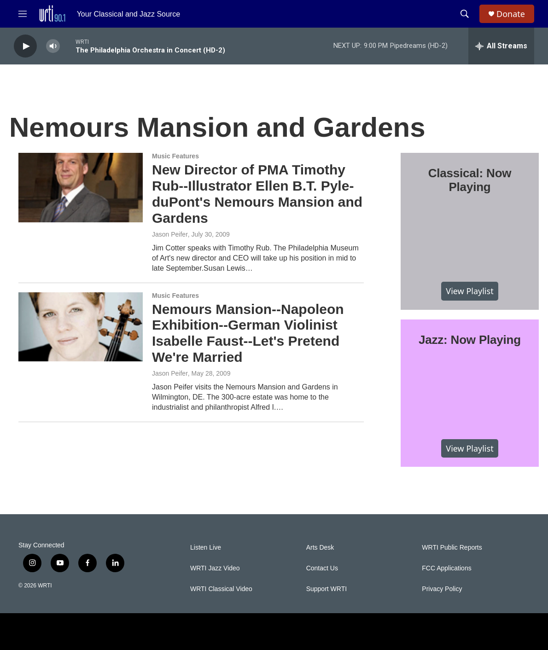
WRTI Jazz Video (215, 568)
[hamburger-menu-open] (22, 14)
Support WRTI (326, 589)
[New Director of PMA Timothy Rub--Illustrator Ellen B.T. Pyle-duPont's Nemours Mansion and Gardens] (80, 187)
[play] (25, 46)
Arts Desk (320, 547)
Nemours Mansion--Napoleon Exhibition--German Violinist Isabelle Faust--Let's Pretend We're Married (248, 333)
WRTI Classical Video (221, 589)
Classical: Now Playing (470, 180)
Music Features (175, 156)
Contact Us (322, 568)
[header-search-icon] (464, 14)
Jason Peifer (170, 234)
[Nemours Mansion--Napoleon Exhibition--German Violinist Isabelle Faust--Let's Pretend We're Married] (80, 326)
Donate (510, 14)
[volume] (53, 46)
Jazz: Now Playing (470, 340)
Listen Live (205, 547)
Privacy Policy (442, 589)
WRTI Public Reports (452, 547)
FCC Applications (446, 568)
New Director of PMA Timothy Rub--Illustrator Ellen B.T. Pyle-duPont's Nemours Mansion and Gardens (257, 193)
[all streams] (501, 46)
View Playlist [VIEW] (469, 290)
